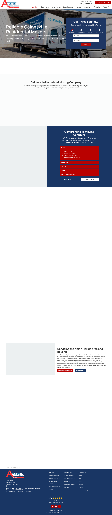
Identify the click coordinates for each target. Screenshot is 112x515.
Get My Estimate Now (103, 3)
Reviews (81, 484)
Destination (72, 32)
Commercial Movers (54, 478)
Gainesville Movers (69, 475)
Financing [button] (97, 7)
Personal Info (99, 32)
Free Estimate (68, 179)
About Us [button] (106, 7)
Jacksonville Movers (69, 478)
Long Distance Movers (53, 482)
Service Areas (80, 370)
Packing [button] (63, 148)
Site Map (59, 510)
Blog (80, 478)
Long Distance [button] (68, 7)
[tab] (79, 148)
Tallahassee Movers (69, 484)
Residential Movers (54, 475)
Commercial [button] (45, 7)
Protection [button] (64, 162)
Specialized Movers (54, 486)
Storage (51, 489)
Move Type (90, 32)
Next (85, 44)
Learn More (90, 179)
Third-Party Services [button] (68, 174)
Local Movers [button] (56, 7)
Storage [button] (78, 7)
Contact (81, 481)
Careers (81, 488)
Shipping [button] (64, 166)
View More (66, 488)
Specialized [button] (87, 7)
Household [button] (34, 7)
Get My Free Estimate (65, 370)
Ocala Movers (67, 481)
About (80, 475)
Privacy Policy (53, 510)
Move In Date (81, 32)
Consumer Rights (83, 491)
